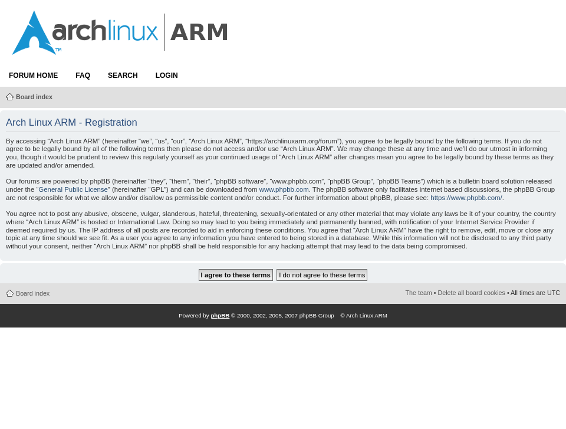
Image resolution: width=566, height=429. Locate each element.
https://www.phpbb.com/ (466, 197)
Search (123, 75)
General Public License (73, 189)
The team (419, 292)
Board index (34, 96)
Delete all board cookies (471, 292)
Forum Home (33, 75)
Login (167, 75)
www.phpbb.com (284, 189)
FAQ (82, 75)
